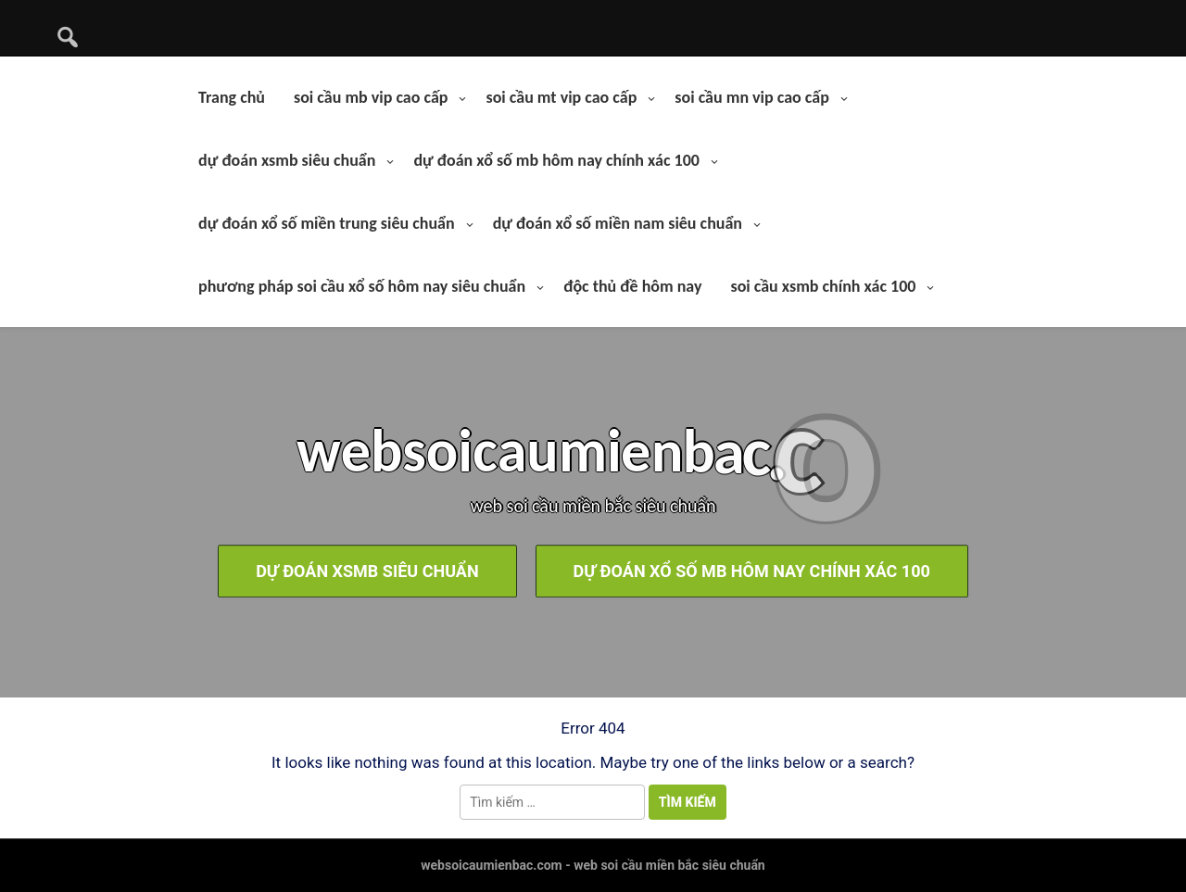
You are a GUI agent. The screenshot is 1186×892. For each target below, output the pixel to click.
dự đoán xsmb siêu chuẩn (286, 160)
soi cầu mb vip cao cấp (371, 97)
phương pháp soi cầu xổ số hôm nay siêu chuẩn (361, 286)
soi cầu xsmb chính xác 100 (822, 286)
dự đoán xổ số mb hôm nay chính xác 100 (556, 160)
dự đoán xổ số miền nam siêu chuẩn (617, 223)
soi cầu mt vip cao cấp (561, 97)
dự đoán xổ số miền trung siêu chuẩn (326, 223)
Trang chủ (231, 97)
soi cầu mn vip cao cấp (751, 97)
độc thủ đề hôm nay (632, 286)
